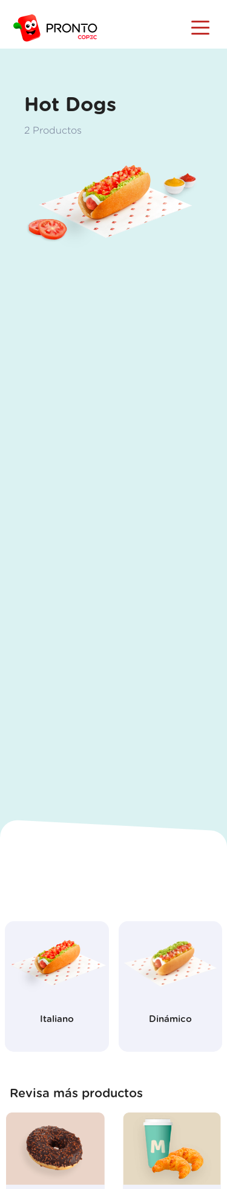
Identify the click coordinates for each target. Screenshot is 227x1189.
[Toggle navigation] (200, 27)
